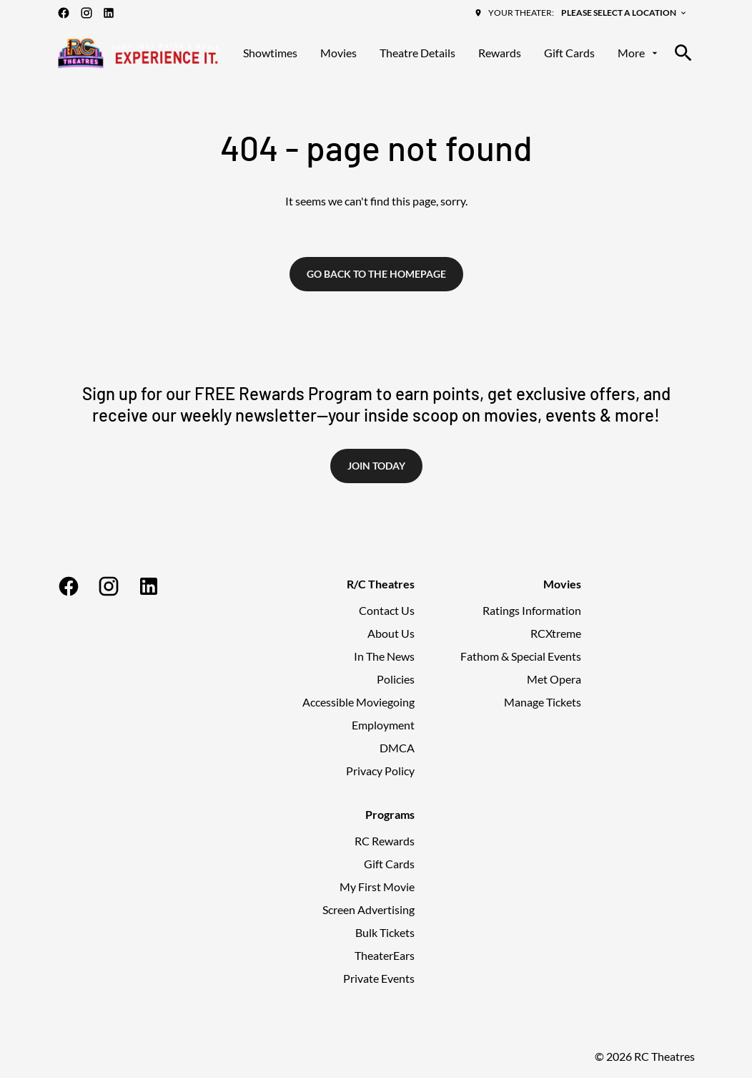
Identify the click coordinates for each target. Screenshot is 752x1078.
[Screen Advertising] (368, 909)
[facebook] (63, 12)
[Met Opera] (554, 679)
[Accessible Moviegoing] (358, 702)
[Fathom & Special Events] (520, 656)
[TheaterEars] (385, 955)
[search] (683, 53)
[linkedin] (108, 12)
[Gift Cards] (569, 53)
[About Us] (391, 633)
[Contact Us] (387, 610)
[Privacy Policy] (380, 770)
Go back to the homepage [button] (376, 274)
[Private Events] (379, 978)
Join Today (376, 466)
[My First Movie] (377, 886)
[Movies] (338, 53)
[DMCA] (397, 748)
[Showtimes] (270, 53)
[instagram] (86, 12)
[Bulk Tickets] (385, 932)
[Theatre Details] (417, 53)
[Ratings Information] (532, 610)
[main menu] (452, 53)
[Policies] (396, 679)
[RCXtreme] (555, 633)
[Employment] (383, 725)
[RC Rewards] (385, 841)
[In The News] (384, 656)
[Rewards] (499, 53)
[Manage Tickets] (542, 702)
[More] (639, 53)
